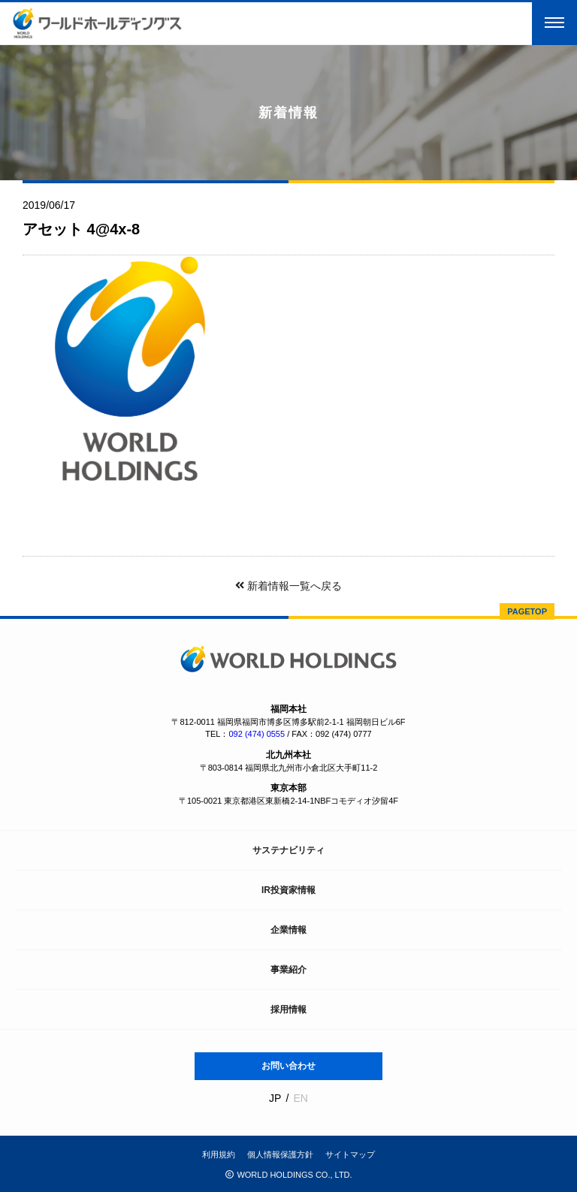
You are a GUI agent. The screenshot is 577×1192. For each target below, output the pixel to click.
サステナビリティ (288, 850)
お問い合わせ (288, 1066)
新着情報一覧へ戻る (288, 586)
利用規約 (218, 1154)
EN (300, 1098)
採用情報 (288, 1009)
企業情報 (288, 930)
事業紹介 (288, 969)
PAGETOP (527, 611)
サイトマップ (350, 1154)
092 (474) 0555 (256, 733)
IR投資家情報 (288, 890)
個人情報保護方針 (280, 1154)
